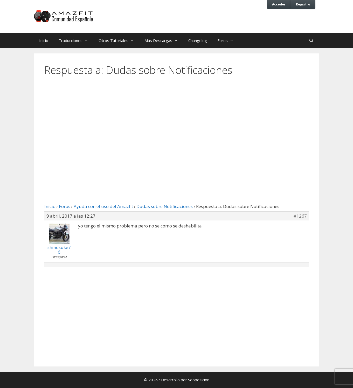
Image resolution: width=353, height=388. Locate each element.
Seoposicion (198, 379)
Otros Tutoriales (119, 40)
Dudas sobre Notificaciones (164, 206)
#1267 (300, 216)
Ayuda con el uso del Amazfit (103, 206)
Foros (228, 40)
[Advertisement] (176, 133)
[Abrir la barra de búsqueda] (311, 40)
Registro (303, 4)
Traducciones (76, 40)
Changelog (197, 40)
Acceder (279, 4)
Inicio (43, 40)
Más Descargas (163, 40)
